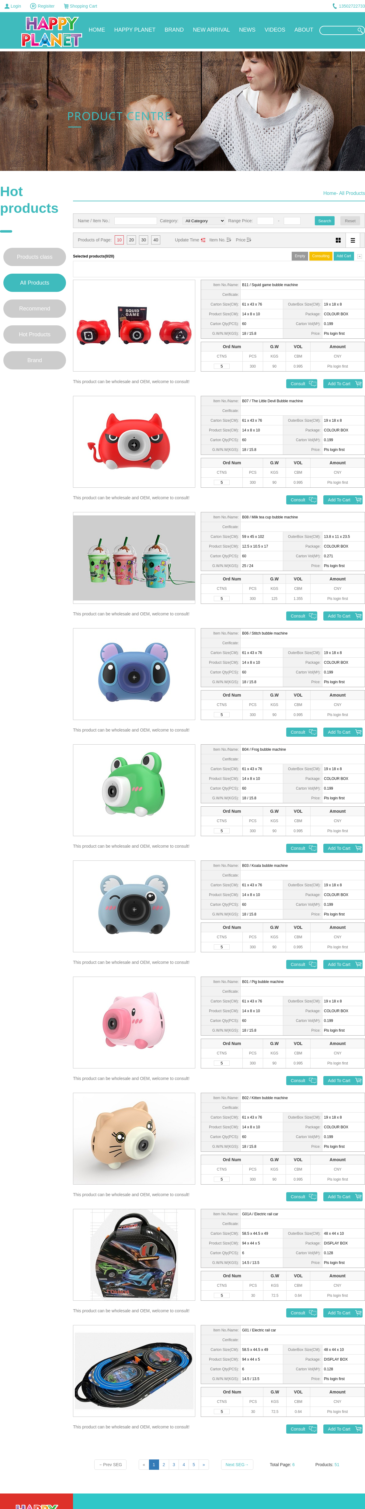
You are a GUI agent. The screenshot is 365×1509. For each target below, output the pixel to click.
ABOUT (303, 30)
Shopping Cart (83, 6)
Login (16, 6)
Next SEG (237, 1464)
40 (156, 239)
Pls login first (334, 333)
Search (324, 221)
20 (131, 239)
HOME (97, 30)
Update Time (187, 239)
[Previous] (144, 1464)
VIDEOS (275, 30)
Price (240, 239)
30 (143, 239)
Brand (34, 360)
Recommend (34, 309)
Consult (298, 383)
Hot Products (34, 334)
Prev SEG (110, 1464)
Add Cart (344, 256)
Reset (350, 221)
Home (329, 193)
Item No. (218, 239)
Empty (300, 256)
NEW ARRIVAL (211, 30)
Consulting (321, 256)
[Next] (204, 1464)
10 (119, 239)
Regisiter (46, 6)
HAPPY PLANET (135, 30)
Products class (34, 257)
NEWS (247, 30)
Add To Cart (339, 383)
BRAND (174, 30)
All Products (34, 283)
